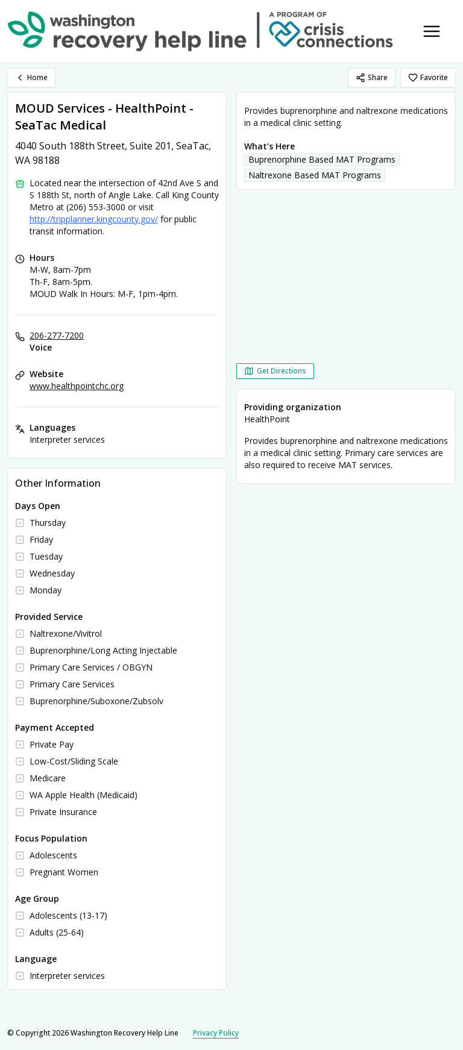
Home (31, 77)
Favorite (428, 77)
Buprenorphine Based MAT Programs (321, 159)
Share (372, 77)
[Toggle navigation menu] (431, 31)
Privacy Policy (216, 1033)
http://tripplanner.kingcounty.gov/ (94, 219)
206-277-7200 (57, 335)
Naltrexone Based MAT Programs (314, 175)
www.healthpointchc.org (77, 386)
